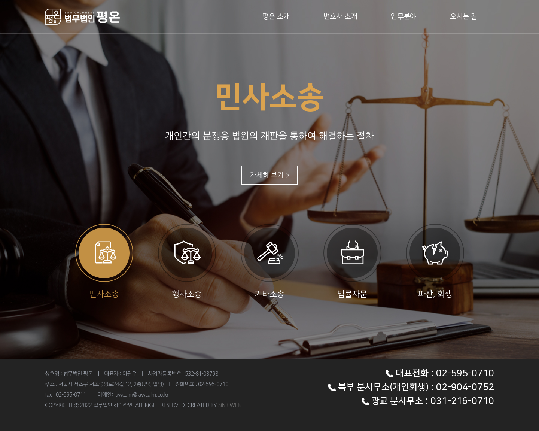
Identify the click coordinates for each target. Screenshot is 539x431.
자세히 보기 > (269, 175)
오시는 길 (463, 17)
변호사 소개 (340, 17)
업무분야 (403, 17)
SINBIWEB (229, 405)
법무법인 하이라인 (82, 16)
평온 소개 (276, 17)
